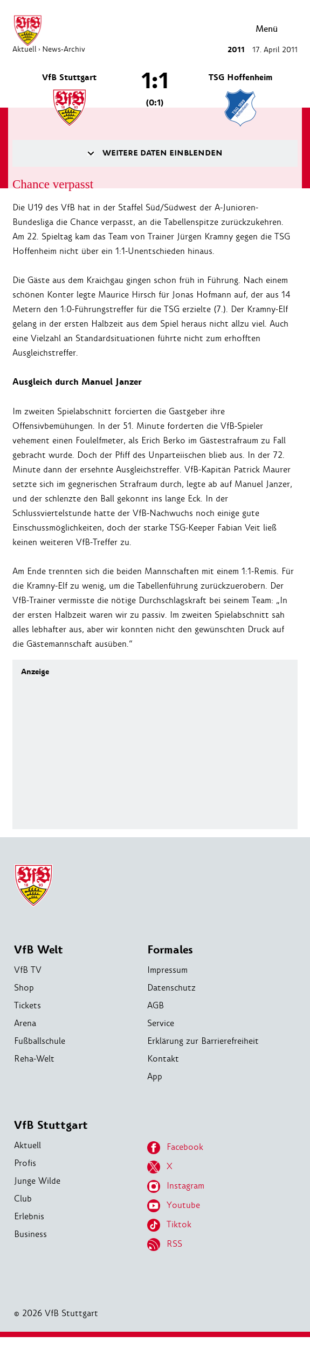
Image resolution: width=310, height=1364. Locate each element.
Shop (24, 987)
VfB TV (28, 970)
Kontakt (163, 1058)
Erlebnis (29, 1216)
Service (160, 1023)
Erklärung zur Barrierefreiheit (203, 1041)
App (154, 1076)
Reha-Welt (34, 1058)
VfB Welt (38, 950)
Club (23, 1198)
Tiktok (169, 1225)
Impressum (167, 970)
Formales (170, 950)
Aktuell (27, 1145)
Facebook (175, 1147)
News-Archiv (63, 49)
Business (30, 1234)
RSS (164, 1244)
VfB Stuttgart (51, 1125)
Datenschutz (171, 987)
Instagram (175, 1186)
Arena (25, 1023)
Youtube (173, 1205)
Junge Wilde (37, 1180)
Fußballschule (39, 1041)
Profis (25, 1163)
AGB (155, 1005)
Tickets (27, 1005)
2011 (236, 49)
